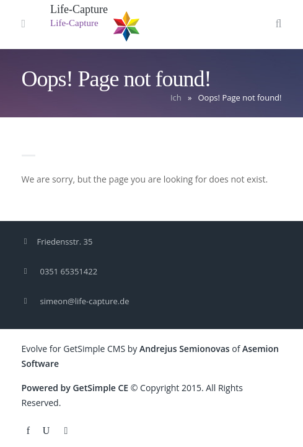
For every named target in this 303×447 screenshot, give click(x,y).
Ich (176, 97)
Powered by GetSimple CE (75, 388)
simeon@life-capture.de (85, 301)
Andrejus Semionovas (184, 348)
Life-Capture (79, 9)
